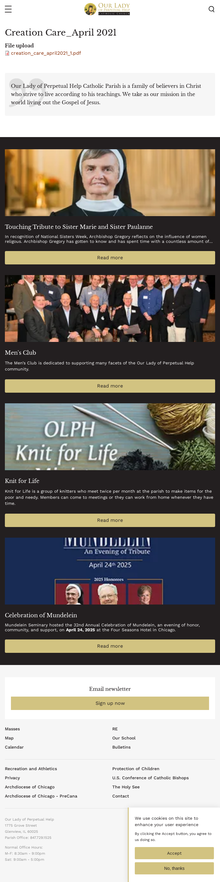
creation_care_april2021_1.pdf (46, 53)
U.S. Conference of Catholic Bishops (150, 777)
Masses (12, 728)
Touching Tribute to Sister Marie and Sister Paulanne (79, 227)
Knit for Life (22, 481)
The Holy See (126, 786)
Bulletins (121, 747)
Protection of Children (135, 768)
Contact (120, 796)
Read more (110, 257)
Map (9, 738)
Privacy (12, 777)
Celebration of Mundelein (41, 615)
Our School (123, 738)
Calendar (14, 747)
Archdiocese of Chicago (29, 786)
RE (115, 728)
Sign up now (110, 703)
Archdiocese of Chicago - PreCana (41, 796)
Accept (174, 859)
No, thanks (174, 874)
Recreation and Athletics (31, 768)
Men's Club (20, 353)
